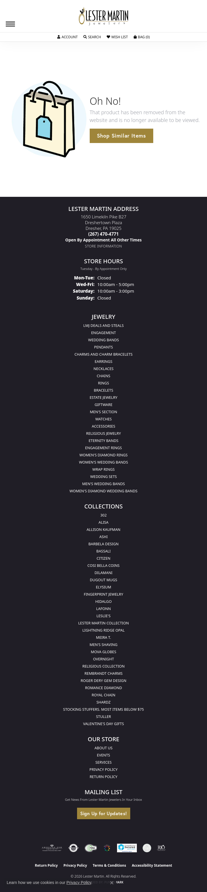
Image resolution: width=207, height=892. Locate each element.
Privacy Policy (103, 769)
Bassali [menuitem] (103, 551)
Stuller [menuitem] (103, 716)
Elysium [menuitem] (103, 587)
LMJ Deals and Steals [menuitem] (103, 325)
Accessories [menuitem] (103, 426)
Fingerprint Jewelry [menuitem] (103, 594)
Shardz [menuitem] (103, 702)
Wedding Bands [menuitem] (103, 339)
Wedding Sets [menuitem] (103, 476)
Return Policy (104, 776)
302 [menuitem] (103, 515)
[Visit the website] (107, 848)
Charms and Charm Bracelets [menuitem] (103, 354)
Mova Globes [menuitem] (103, 651)
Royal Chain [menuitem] (103, 694)
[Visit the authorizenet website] (73, 848)
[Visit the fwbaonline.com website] (91, 848)
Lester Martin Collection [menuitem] (103, 623)
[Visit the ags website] (52, 848)
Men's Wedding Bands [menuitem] (103, 483)
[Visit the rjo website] (161, 848)
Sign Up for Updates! (103, 813)
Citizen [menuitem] (103, 558)
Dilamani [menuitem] (103, 572)
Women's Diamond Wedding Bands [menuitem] (103, 490)
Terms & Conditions (109, 865)
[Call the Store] (103, 234)
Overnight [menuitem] (103, 659)
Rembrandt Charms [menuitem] (104, 673)
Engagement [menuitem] (103, 332)
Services (103, 762)
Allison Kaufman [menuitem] (103, 529)
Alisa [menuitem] (103, 522)
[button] (67, 37)
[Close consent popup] (112, 883)
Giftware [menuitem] (103, 404)
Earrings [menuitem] (103, 361)
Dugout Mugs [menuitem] (103, 579)
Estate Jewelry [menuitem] (104, 397)
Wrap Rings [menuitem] (103, 469)
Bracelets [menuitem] (103, 390)
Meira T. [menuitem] (103, 637)
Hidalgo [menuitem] (103, 601)
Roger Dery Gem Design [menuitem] (103, 680)
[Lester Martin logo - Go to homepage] (103, 16)
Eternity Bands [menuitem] (103, 440)
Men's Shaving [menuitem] (104, 644)
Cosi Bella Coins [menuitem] (103, 565)
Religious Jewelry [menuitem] (103, 433)
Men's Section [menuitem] (103, 411)
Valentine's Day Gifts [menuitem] (103, 723)
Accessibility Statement (152, 865)
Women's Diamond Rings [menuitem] (103, 455)
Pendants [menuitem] (103, 347)
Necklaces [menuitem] (103, 368)
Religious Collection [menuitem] (103, 666)
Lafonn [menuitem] (103, 608)
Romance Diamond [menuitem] (103, 687)
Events (103, 755)
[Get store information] (103, 246)
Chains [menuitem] (103, 375)
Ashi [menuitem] (103, 536)
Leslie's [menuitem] (104, 615)
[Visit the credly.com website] (147, 848)
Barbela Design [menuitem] (104, 543)
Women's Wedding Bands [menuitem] (103, 462)
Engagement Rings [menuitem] (103, 447)
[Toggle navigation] (10, 24)
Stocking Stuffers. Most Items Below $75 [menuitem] (103, 709)
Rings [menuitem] (103, 383)
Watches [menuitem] (103, 419)
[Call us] (103, 240)
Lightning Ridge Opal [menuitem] (104, 630)
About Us (104, 747)
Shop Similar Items (121, 135)
